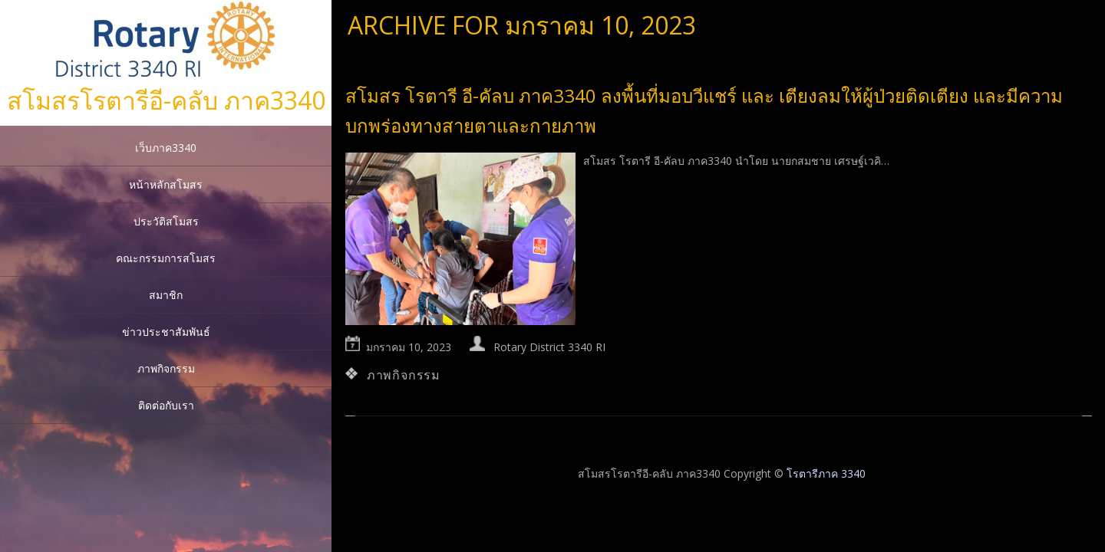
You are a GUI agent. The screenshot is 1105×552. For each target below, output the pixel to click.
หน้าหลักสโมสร (166, 184)
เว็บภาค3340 (165, 147)
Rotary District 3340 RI (549, 347)
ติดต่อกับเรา (166, 405)
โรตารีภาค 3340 (826, 473)
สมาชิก (166, 295)
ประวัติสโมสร (166, 221)
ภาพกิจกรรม (166, 368)
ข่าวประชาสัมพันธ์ (166, 331)
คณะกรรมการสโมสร (166, 258)
